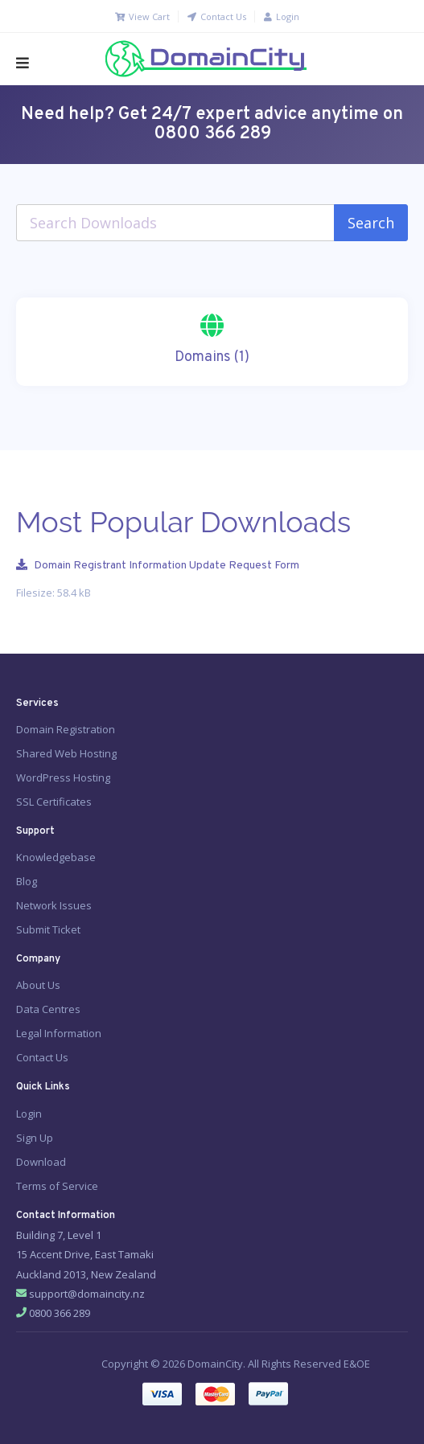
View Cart (141, 16)
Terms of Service (57, 1186)
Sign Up (34, 1137)
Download (41, 1162)
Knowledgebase (56, 857)
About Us (38, 985)
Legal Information (58, 1033)
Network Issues (54, 905)
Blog (26, 881)
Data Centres (48, 1009)
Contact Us (216, 16)
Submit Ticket (48, 929)
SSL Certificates (54, 801)
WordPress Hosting (63, 777)
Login (280, 16)
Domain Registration (65, 729)
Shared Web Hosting (66, 753)
